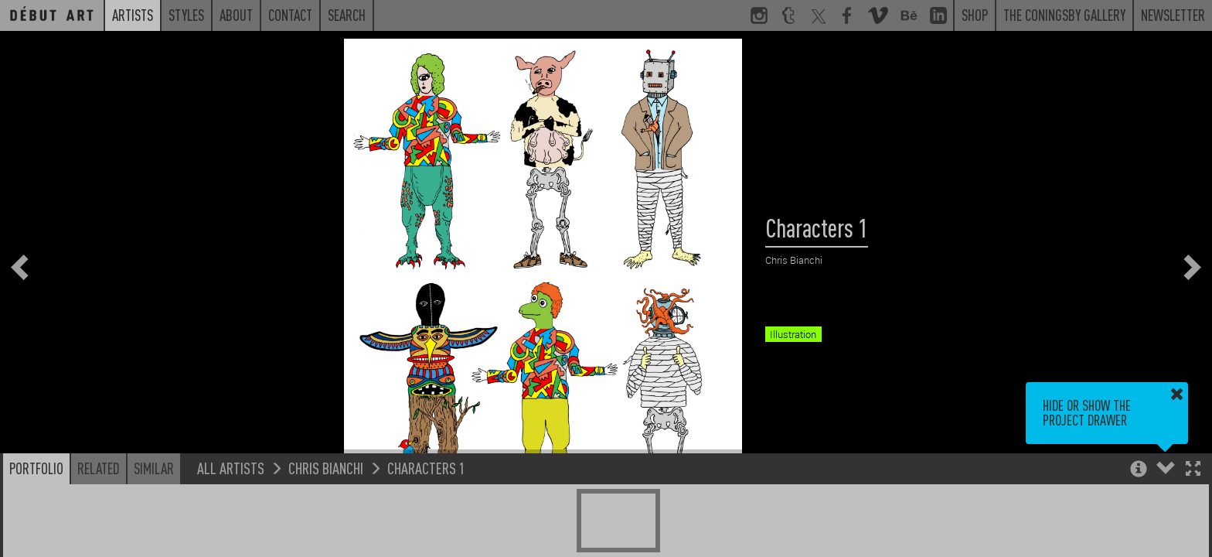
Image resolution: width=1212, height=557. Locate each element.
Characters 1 (426, 467)
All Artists (230, 467)
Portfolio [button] (36, 468)
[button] (1193, 470)
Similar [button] (154, 468)
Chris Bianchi (325, 467)
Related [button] (98, 468)
